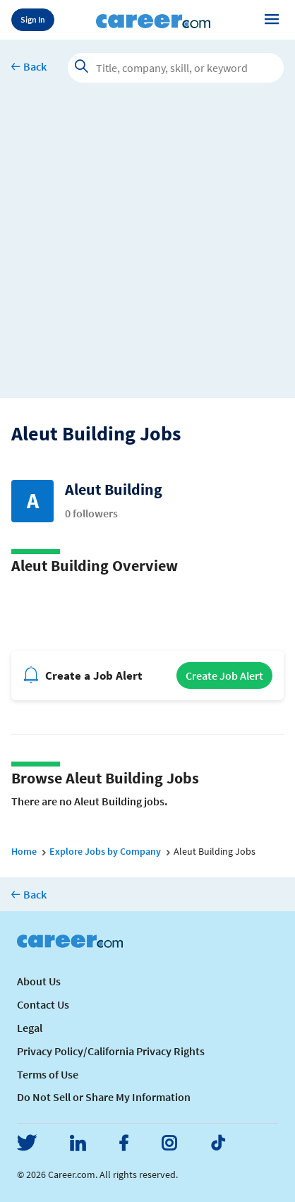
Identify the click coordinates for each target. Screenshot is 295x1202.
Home (24, 851)
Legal (29, 1028)
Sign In (32, 19)
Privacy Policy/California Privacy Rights (111, 1051)
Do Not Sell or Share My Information (104, 1097)
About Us (39, 981)
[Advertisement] (147, 250)
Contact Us (43, 1004)
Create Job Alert (224, 675)
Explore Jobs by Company (105, 851)
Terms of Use (47, 1074)
